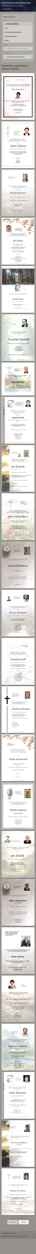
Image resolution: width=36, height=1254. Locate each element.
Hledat (5, 45)
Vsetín (7, 40)
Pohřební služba (8, 53)
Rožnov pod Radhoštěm (13, 32)
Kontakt (14, 1236)
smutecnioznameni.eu (16, 3)
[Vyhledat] (19, 48)
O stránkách (6, 9)
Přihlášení (22, 1236)
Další (23, 1222)
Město (5, 20)
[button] (18, 96)
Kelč (6, 28)
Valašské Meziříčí (11, 36)
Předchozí (12, 1222)
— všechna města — (12, 24)
